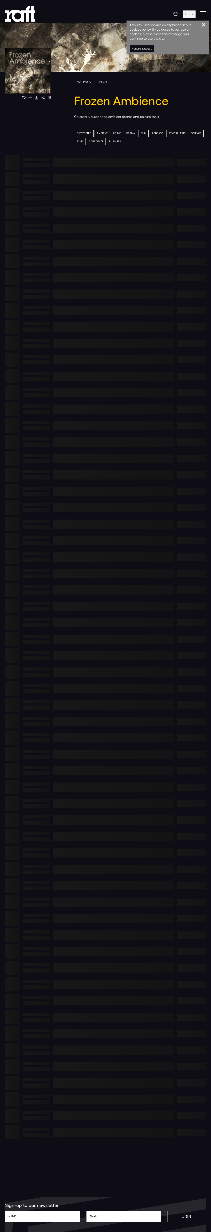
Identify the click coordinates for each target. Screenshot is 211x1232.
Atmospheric (177, 133)
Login (189, 14)
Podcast (157, 133)
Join (186, 1216)
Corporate (96, 141)
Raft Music (83, 81)
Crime (117, 133)
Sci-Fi (79, 141)
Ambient (102, 133)
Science (196, 133)
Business (115, 141)
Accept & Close (142, 49)
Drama (130, 133)
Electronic (83, 133)
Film (143, 133)
